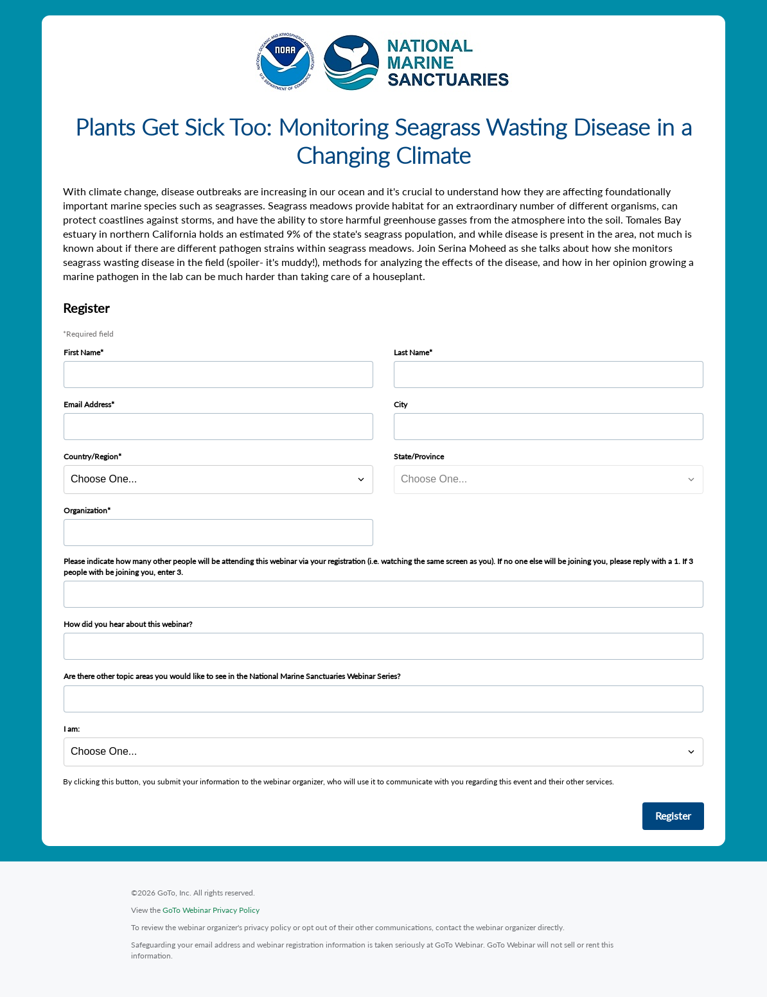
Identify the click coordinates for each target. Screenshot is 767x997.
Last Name (411, 352)
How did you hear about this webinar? (128, 624)
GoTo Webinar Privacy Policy (211, 910)
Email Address (87, 404)
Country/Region (91, 456)
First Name (82, 352)
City (400, 404)
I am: (72, 729)
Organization (85, 510)
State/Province (419, 456)
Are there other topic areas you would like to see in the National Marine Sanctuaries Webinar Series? (232, 676)
